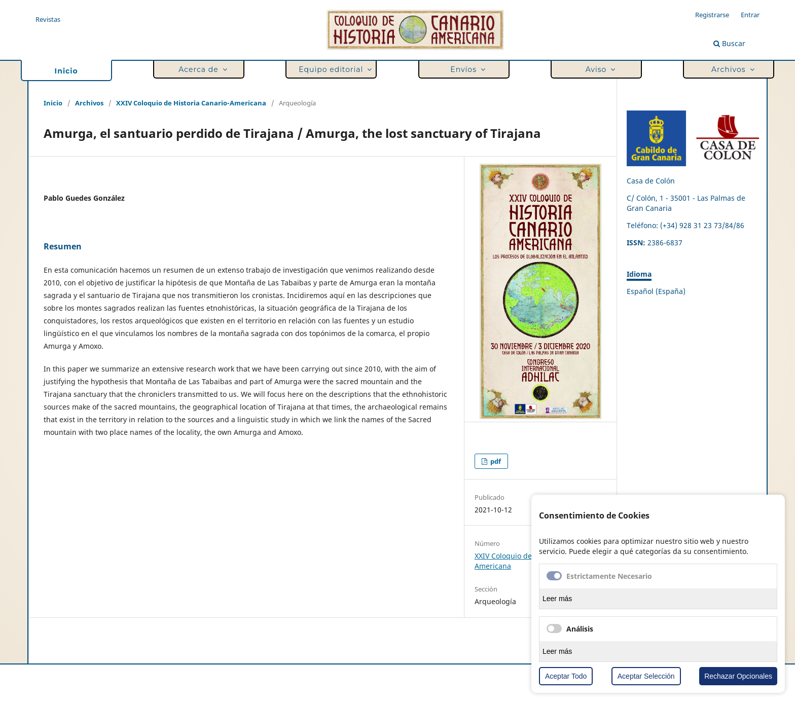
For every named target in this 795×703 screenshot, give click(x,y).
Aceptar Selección (646, 676)
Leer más (557, 599)
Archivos (730, 70)
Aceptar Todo (566, 676)
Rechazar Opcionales (738, 676)
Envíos (466, 70)
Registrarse (712, 14)
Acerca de (200, 70)
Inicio (66, 71)
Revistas (47, 19)
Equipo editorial (333, 70)
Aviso (598, 70)
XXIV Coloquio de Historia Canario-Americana (191, 102)
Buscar (729, 43)
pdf (495, 461)
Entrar (750, 14)
